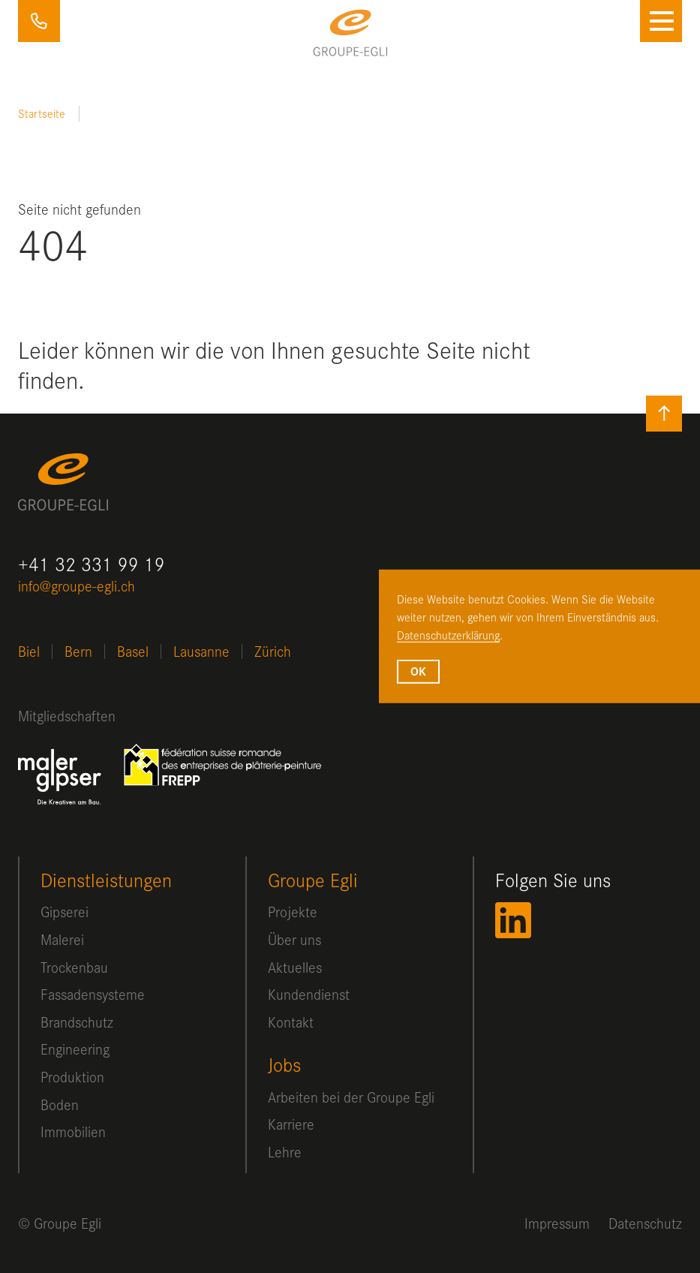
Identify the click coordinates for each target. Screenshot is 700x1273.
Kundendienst (309, 994)
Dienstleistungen (106, 880)
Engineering (75, 1049)
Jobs (284, 1064)
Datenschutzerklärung (448, 634)
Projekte (292, 911)
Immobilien (73, 1131)
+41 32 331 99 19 (39, 21)
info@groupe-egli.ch (76, 585)
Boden (60, 1104)
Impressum (557, 1223)
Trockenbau (74, 967)
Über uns (294, 939)
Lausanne (201, 651)
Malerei (62, 939)
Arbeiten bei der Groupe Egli (351, 1097)
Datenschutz (645, 1223)
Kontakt (291, 1022)
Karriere (291, 1124)
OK (418, 671)
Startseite (41, 113)
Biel (29, 651)
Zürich (272, 651)
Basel (133, 651)
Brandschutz (77, 1022)
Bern (78, 651)
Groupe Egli (313, 880)
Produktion (72, 1076)
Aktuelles (295, 967)
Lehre (285, 1151)
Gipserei (65, 911)
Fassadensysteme (93, 994)
